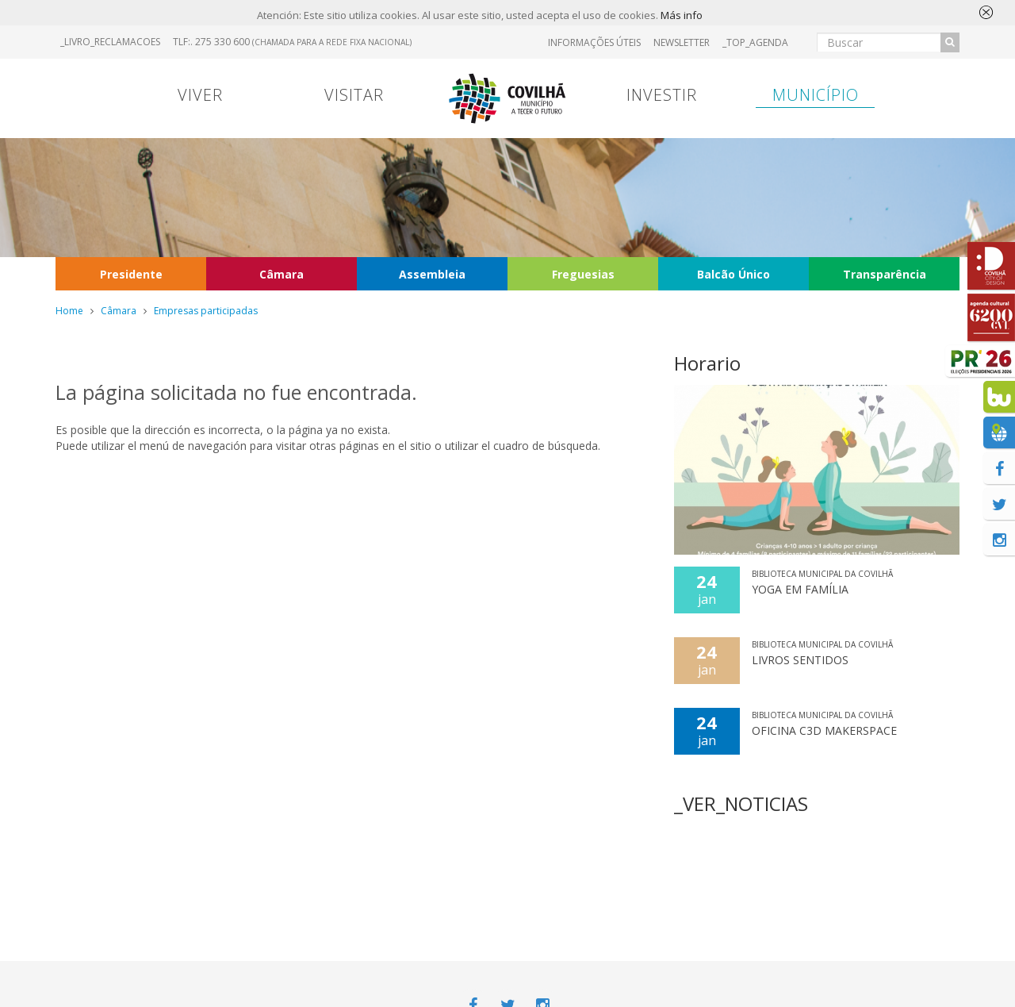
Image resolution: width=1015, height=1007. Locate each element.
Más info (682, 15)
